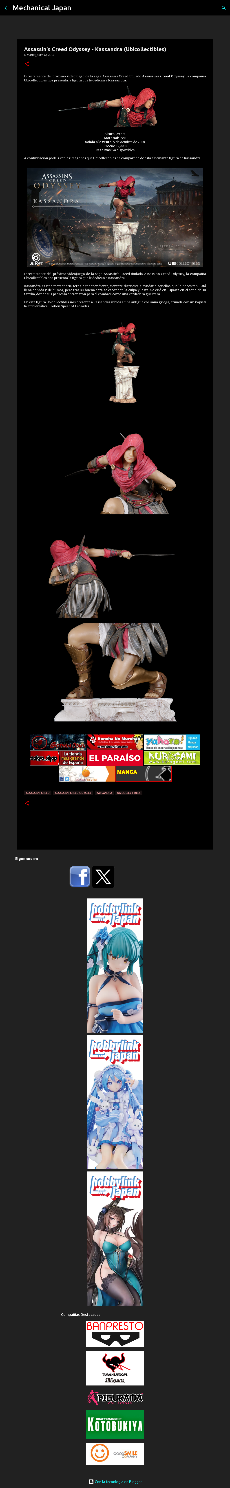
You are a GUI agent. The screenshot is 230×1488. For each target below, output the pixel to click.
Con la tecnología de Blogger (115, 1482)
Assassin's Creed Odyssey (73, 792)
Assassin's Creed (38, 792)
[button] (26, 64)
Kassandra (104, 792)
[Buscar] (223, 7)
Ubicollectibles (129, 792)
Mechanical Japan (42, 8)
